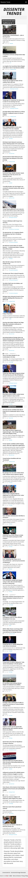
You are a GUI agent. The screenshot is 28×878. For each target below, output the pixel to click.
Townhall (10, 524)
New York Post (11, 153)
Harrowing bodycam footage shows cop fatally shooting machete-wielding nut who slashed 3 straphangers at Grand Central (14, 339)
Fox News (11, 404)
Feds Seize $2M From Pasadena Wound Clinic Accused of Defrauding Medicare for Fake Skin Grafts (13, 762)
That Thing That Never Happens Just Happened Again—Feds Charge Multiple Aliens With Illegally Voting (13, 432)
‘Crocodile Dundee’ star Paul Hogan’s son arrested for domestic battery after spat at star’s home (13, 188)
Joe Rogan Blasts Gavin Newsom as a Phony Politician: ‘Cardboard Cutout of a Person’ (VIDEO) (14, 113)
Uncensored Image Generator (18, 872)
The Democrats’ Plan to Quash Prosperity (13, 273)
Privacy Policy (24, 876)
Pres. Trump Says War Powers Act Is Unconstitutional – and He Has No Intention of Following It (14, 560)
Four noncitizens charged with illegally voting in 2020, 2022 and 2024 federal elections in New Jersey (12, 581)
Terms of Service (17, 876)
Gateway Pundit (13, 69)
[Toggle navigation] (26, 2)
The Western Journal (12, 749)
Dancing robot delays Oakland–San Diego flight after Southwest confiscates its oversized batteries (13, 324)
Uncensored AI (6, 872)
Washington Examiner (14, 88)
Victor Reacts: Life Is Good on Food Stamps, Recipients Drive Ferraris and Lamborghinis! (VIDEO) (14, 788)
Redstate (11, 43)
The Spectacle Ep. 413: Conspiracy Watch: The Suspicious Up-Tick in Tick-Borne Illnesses (13, 234)
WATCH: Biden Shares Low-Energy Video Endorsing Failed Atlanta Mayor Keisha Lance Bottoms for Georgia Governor (13, 630)
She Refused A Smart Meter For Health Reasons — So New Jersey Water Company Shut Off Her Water (13, 247)
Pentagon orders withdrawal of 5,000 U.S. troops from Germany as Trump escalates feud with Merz (13, 704)
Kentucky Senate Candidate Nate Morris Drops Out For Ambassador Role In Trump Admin (13, 411)
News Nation (11, 813)
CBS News (11, 138)
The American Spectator (13, 242)
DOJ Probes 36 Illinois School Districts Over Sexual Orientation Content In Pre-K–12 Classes (13, 598)
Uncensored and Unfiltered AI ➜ (8, 22)
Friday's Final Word (7, 313)
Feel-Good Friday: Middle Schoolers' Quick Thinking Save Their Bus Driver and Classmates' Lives (13, 174)
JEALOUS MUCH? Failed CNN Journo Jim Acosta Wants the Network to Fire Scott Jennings (13, 158)
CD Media (11, 258)
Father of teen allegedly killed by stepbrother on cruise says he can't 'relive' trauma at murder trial (13, 495)
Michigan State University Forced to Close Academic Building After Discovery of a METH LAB (13, 298)
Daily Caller (11, 418)
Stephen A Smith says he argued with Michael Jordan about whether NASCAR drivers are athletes (13, 728)
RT (10, 62)
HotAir (10, 318)
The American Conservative (14, 229)
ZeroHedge (11, 362)
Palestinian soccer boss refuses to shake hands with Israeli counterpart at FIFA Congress (13, 536)
